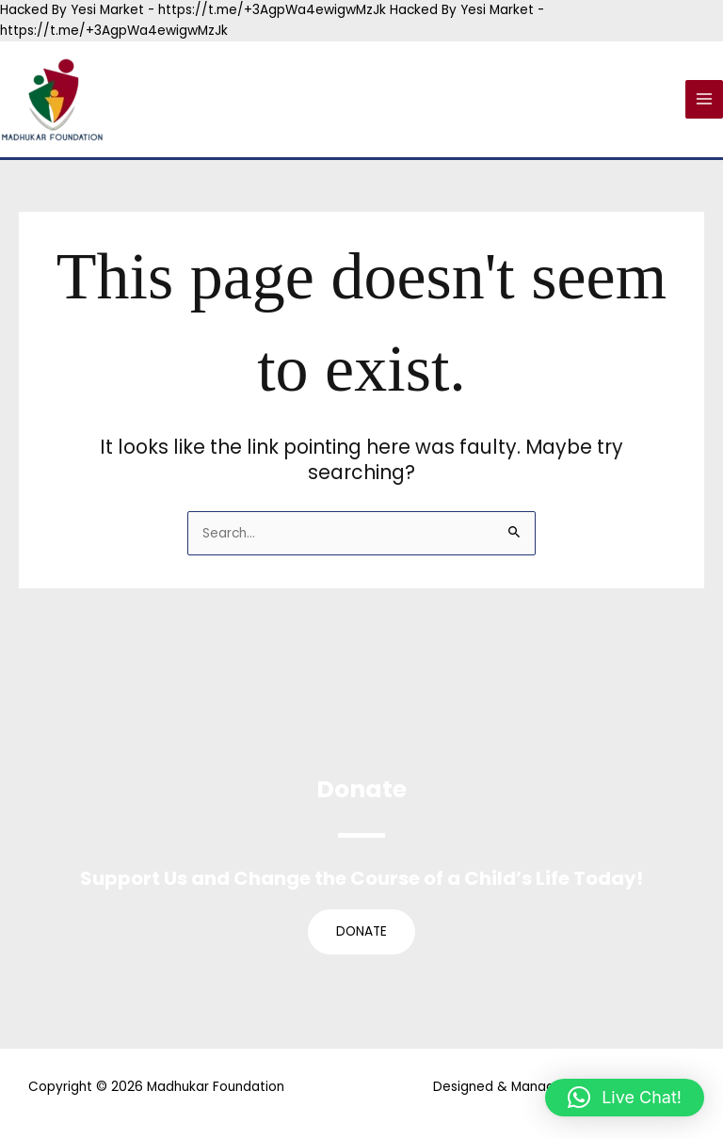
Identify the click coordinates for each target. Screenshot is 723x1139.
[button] (624, 1097)
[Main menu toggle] (704, 99)
